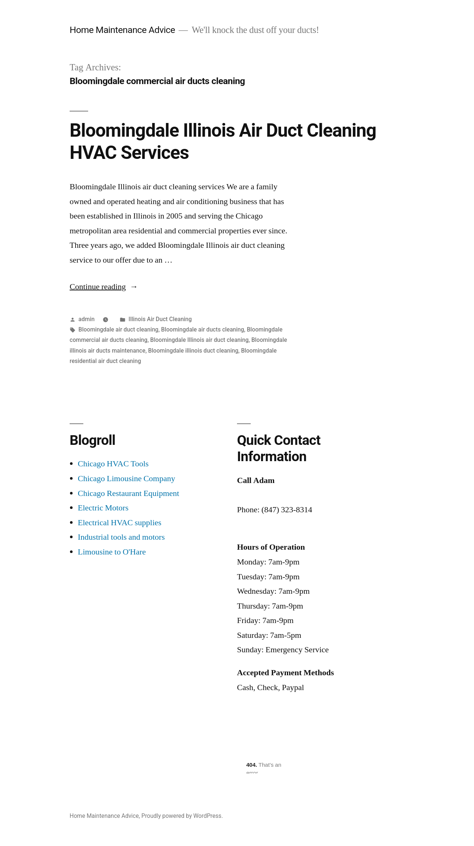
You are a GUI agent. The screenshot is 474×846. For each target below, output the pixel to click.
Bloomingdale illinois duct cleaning (193, 350)
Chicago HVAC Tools (113, 464)
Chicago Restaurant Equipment (128, 493)
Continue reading (104, 287)
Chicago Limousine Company (126, 478)
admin (87, 319)
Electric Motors (103, 508)
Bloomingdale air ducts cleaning (202, 329)
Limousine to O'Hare (112, 552)
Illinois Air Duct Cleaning (160, 319)
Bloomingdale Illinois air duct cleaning (199, 339)
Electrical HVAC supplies (119, 522)
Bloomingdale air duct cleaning (118, 329)
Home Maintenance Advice (122, 29)
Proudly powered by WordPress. (182, 815)
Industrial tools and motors (121, 537)
